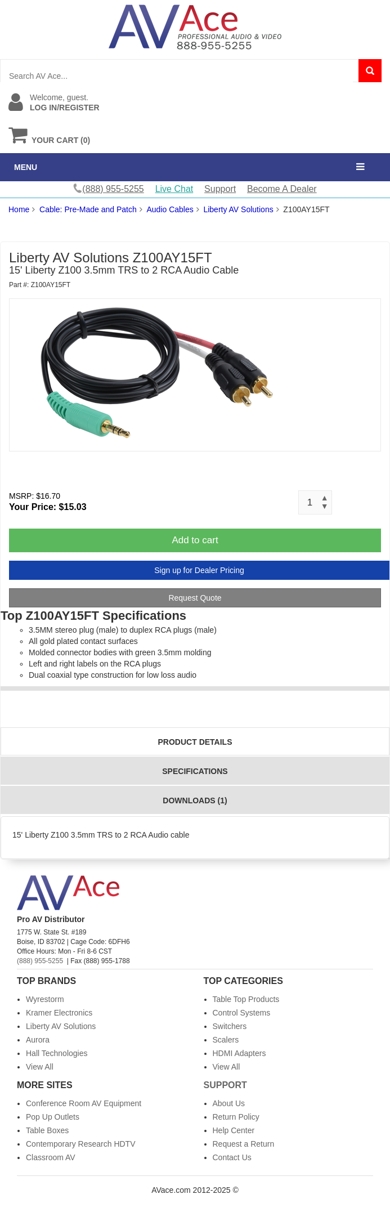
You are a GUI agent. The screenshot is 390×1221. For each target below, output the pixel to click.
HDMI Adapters (239, 1053)
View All (39, 1066)
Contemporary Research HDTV (81, 1143)
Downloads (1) (195, 800)
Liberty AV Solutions (238, 209)
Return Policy (236, 1116)
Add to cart (195, 540)
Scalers (226, 1039)
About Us (229, 1103)
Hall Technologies (56, 1053)
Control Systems (242, 1012)
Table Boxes (47, 1130)
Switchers (230, 1026)
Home (18, 209)
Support (220, 189)
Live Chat (174, 189)
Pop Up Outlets (52, 1116)
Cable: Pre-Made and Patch (88, 209)
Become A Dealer (282, 189)
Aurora (38, 1039)
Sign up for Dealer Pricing (199, 570)
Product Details (195, 741)
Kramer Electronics (59, 1012)
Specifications (194, 771)
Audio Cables (169, 209)
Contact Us (232, 1157)
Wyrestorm (45, 999)
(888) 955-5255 (40, 961)
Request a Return (244, 1143)
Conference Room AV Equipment (83, 1103)
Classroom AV (50, 1157)
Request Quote (194, 597)
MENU (25, 167)
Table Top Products (246, 999)
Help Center (234, 1130)
